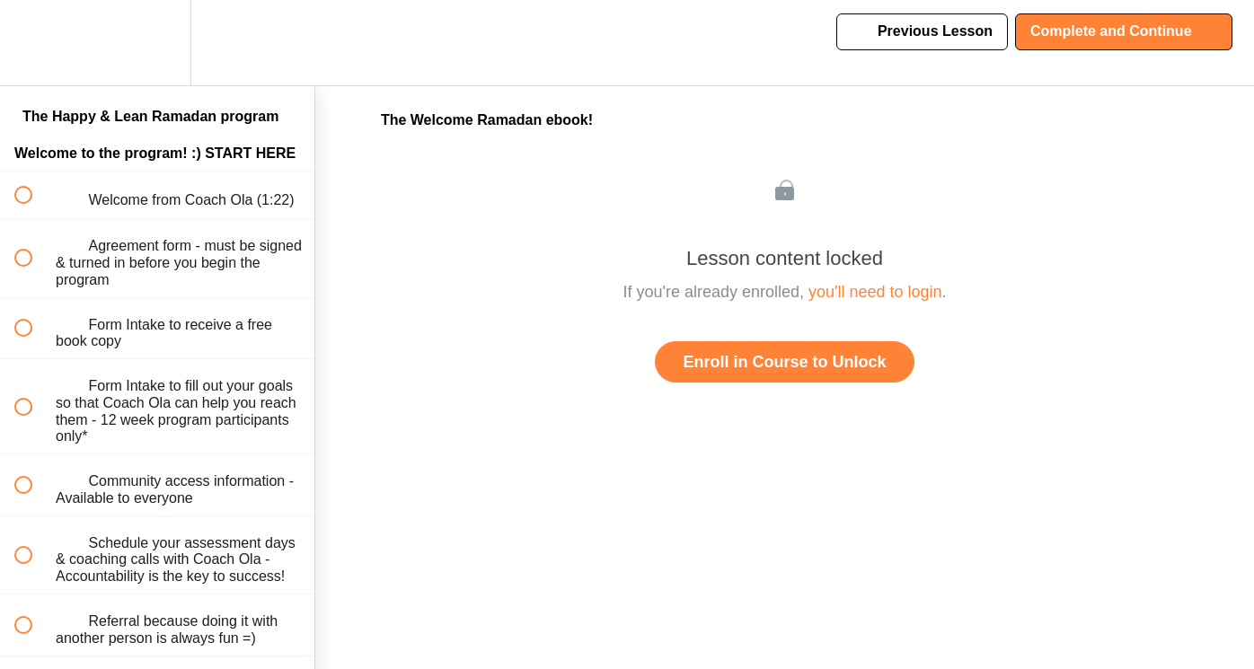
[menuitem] (157, 42)
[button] (33, 42)
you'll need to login (875, 292)
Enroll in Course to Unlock (784, 362)
